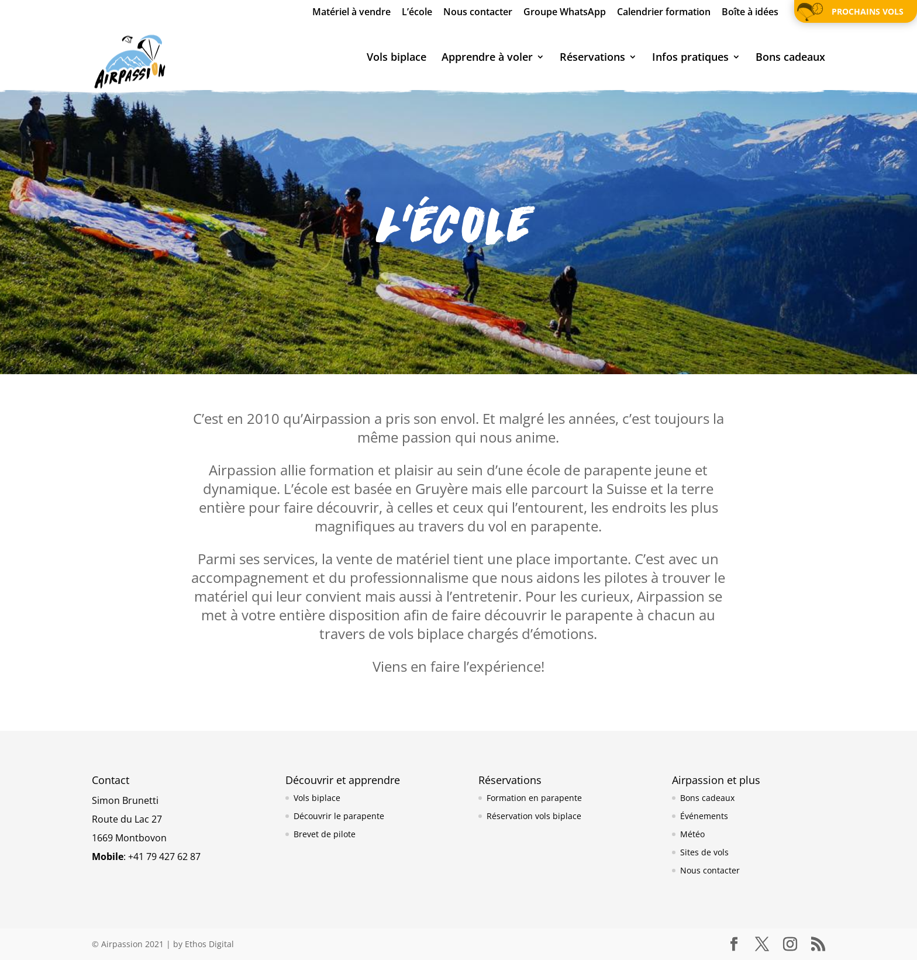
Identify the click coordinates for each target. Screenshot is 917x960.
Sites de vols (704, 852)
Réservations (592, 58)
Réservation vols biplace (534, 815)
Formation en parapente (534, 797)
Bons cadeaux (790, 58)
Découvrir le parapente (339, 815)
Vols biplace (396, 58)
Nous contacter (477, 12)
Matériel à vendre (351, 12)
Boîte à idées (750, 12)
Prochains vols (868, 11)
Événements (704, 815)
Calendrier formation (664, 12)
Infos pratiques (690, 58)
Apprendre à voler (487, 58)
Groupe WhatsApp (564, 12)
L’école (417, 12)
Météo (692, 834)
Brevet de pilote (325, 834)
